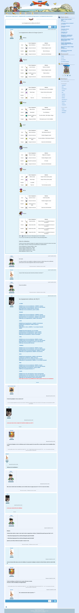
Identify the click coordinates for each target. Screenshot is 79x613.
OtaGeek (63, 97)
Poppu (11, 256)
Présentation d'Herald (65, 29)
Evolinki (63, 27)
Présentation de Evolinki (65, 26)
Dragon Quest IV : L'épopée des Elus (19, 16)
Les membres (63, 59)
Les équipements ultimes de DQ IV (46, 16)
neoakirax (63, 94)
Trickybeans (64, 104)
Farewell (37, 382)
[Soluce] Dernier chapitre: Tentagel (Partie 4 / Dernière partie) (67, 39)
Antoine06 (64, 21)
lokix (62, 92)
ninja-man (63, 95)
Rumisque (11, 430)
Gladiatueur (64, 112)
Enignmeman (64, 30)
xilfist (9, 407)
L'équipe (62, 56)
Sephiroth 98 (64, 101)
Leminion (63, 90)
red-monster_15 (64, 99)
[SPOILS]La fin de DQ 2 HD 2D (66, 50)
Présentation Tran (64, 32)
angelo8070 (64, 85)
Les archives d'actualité (65, 61)
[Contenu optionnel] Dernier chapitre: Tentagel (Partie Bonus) (67, 43)
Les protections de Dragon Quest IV (32, 16)
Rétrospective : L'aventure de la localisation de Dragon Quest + (66, 35)
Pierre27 (11, 29)
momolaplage (64, 110)
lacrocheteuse (64, 88)
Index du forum (8, 16)
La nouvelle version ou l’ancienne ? (67, 23)
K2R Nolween (64, 51)
